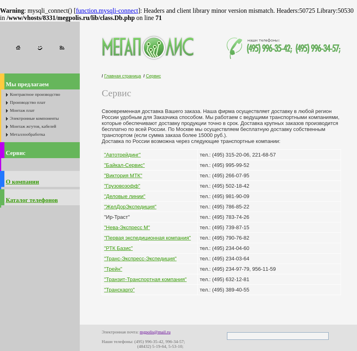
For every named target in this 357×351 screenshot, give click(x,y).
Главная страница (122, 75)
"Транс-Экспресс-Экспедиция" (140, 259)
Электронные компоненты (34, 118)
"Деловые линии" (124, 196)
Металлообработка (27, 134)
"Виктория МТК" (123, 175)
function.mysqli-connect (107, 10)
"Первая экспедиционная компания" (147, 238)
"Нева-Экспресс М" (127, 227)
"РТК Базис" (118, 248)
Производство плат (27, 102)
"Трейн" (113, 269)
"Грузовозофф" (122, 186)
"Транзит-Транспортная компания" (145, 279)
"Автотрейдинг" (122, 155)
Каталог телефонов (32, 200)
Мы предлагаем (27, 84)
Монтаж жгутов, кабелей (33, 126)
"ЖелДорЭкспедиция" (130, 207)
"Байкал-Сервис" (124, 165)
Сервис (16, 153)
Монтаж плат (22, 110)
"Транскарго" (119, 290)
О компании (22, 181)
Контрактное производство (35, 94)
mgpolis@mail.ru (155, 331)
